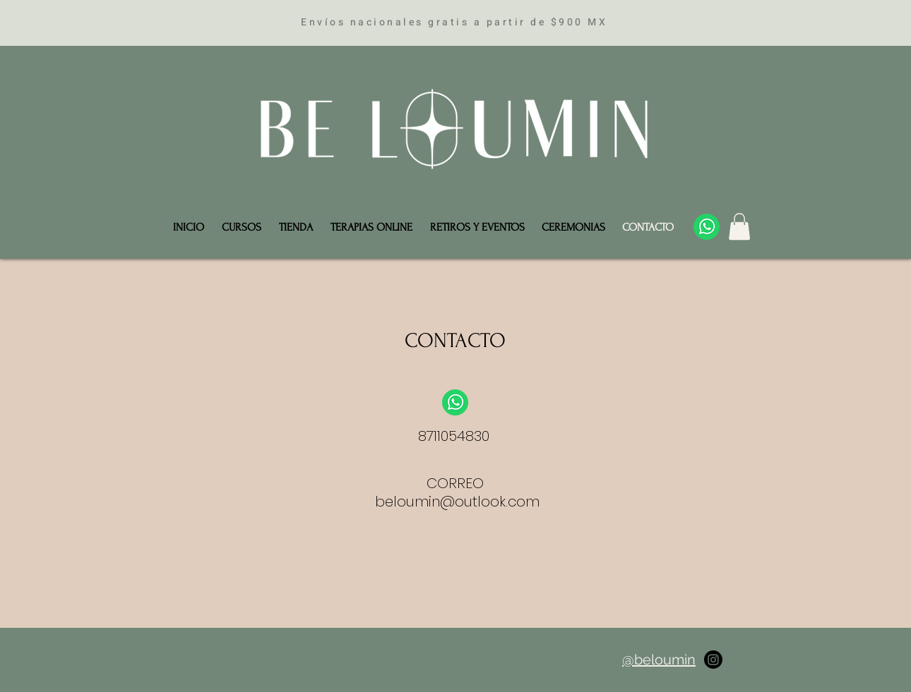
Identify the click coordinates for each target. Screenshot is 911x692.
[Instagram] (713, 659)
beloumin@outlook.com (457, 501)
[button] (739, 226)
